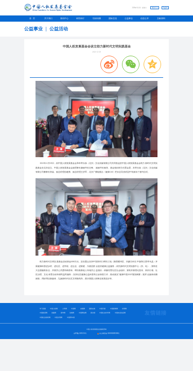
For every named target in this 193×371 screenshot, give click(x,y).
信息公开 (145, 19)
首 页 (32, 19)
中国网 (73, 309)
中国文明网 (58, 317)
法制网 (71, 313)
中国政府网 (43, 313)
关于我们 (48, 19)
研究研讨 (80, 19)
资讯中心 (64, 19)
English (165, 8)
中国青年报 (71, 317)
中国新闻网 (114, 309)
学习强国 (43, 309)
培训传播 (97, 19)
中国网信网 (82, 313)
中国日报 (102, 309)
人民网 (64, 309)
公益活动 (58, 28)
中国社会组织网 (45, 317)
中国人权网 (54, 309)
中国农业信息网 (120, 313)
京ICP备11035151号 (80, 333)
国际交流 (113, 19)
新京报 (93, 313)
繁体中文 (155, 8)
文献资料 (161, 19)
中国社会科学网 (104, 313)
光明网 (124, 309)
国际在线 (92, 309)
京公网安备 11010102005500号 (109, 333)
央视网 (82, 309)
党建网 (53, 313)
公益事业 (129, 19)
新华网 (63, 313)
